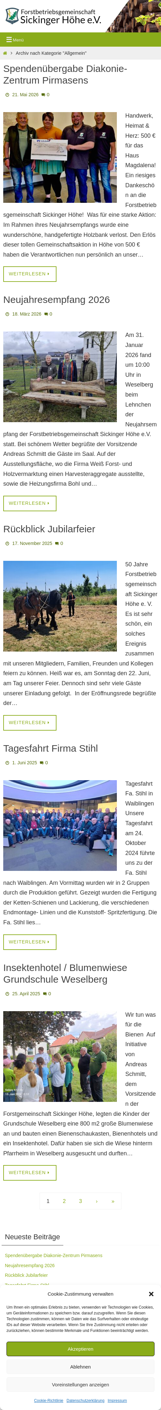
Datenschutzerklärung (86, 1400)
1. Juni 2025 (24, 762)
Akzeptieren (80, 1349)
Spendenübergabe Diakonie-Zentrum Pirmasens (53, 1255)
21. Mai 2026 (25, 94)
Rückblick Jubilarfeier (49, 529)
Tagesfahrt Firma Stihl (50, 748)
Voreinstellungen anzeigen (80, 1384)
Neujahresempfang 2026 (56, 299)
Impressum (117, 1400)
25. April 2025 (26, 993)
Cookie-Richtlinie (48, 1400)
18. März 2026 (27, 314)
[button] (151, 1294)
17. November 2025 (32, 543)
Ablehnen (80, 1367)
